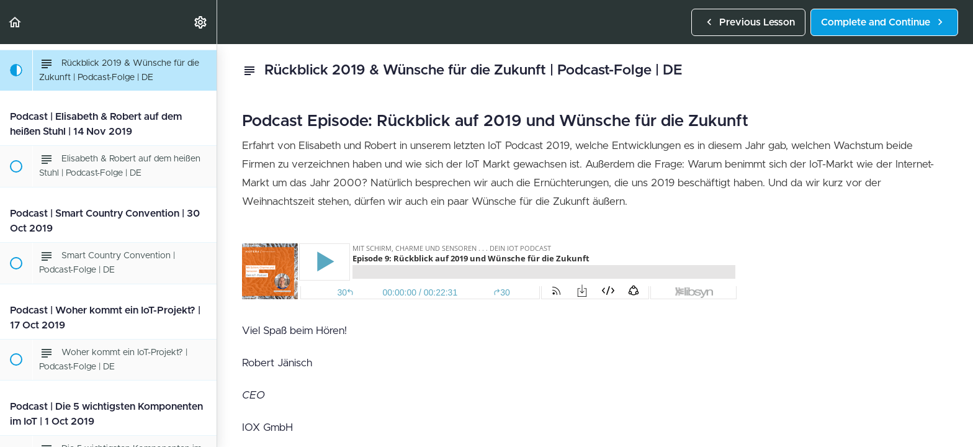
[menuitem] (201, 22)
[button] (15, 22)
